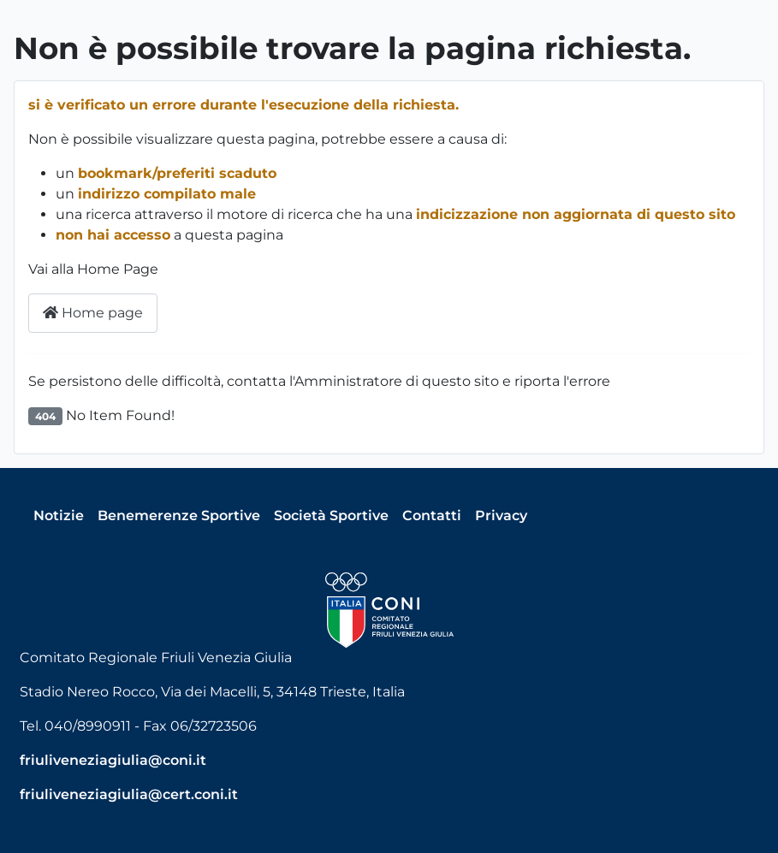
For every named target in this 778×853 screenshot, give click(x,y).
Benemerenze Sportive (179, 515)
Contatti (431, 515)
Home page (93, 313)
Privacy (501, 515)
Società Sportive (331, 515)
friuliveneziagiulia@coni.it (113, 760)
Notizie (58, 515)
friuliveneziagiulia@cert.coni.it (129, 794)
